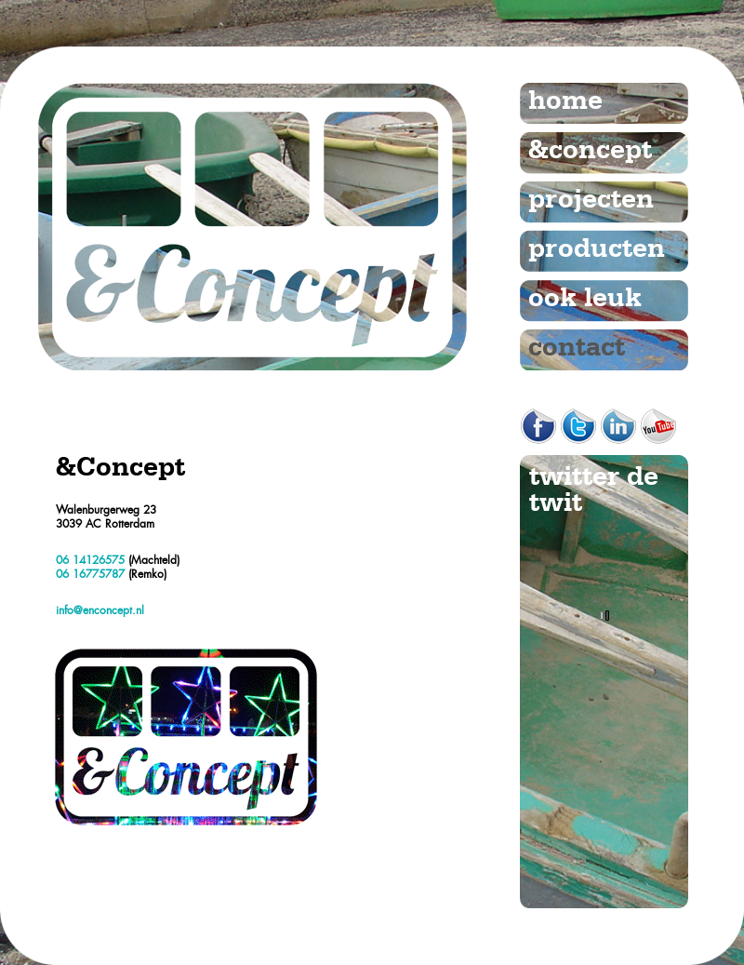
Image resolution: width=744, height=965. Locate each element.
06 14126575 (90, 560)
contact (576, 348)
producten (596, 249)
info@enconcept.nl (100, 610)
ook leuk (585, 299)
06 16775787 (90, 574)
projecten (591, 200)
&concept (590, 151)
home (565, 101)
